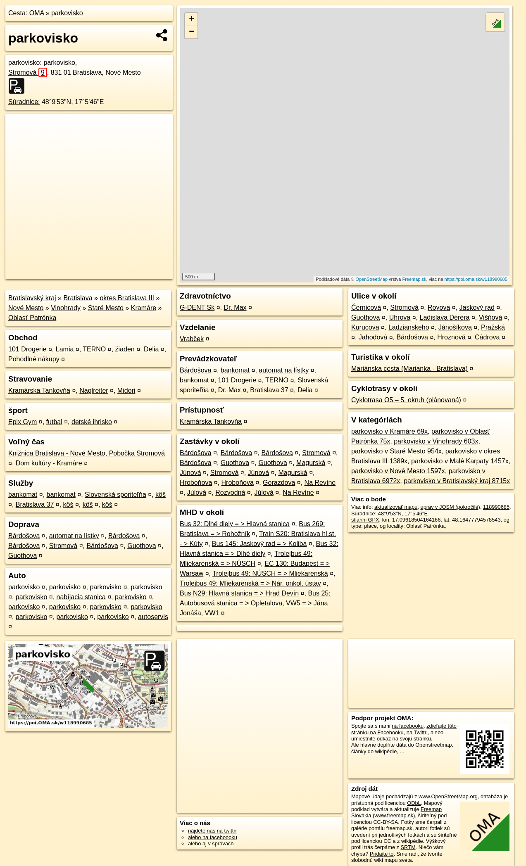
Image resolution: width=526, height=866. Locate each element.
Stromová (27, 72)
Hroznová (451, 337)
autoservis (153, 616)
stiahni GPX (365, 520)
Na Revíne (320, 482)
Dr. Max (235, 307)
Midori (126, 390)
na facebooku (408, 726)
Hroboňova (196, 482)
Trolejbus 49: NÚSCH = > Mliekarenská (270, 573)
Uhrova (400, 317)
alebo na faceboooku (212, 837)
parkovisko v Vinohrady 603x (436, 441)
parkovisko (67, 13)
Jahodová (373, 337)
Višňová (490, 317)
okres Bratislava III (127, 297)
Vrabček (192, 338)
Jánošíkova (455, 327)
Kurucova (365, 327)
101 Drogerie (27, 349)
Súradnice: (24, 101)
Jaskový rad (477, 307)
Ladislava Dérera (445, 317)
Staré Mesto (106, 307)
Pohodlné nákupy (34, 359)
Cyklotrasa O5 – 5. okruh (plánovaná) (406, 399)
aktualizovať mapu (395, 507)
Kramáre (143, 307)
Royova (439, 307)
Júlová (196, 492)
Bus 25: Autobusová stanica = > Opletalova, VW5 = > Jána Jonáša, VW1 (255, 603)
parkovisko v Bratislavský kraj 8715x (457, 480)
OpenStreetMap (371, 279)
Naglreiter (93, 390)
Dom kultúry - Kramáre (49, 463)
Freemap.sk (414, 279)
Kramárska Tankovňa (39, 390)
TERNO (94, 349)
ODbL (414, 803)
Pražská (493, 327)
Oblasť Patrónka (32, 317)
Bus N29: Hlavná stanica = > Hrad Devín (239, 593)
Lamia (65, 349)
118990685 (496, 507)
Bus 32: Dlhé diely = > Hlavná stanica (235, 523)
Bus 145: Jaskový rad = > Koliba (259, 543)
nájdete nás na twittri (212, 831)
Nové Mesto (25, 307)
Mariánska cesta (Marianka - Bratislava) (409, 368)
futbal (54, 421)
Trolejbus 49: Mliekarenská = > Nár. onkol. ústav (250, 583)
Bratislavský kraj (32, 297)
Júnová (190, 472)
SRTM (408, 847)
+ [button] (191, 19)
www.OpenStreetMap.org (448, 796)
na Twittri (417, 732)
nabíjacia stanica (81, 596)
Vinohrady (66, 307)
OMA (36, 13)
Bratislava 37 (35, 504)
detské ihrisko (91, 421)
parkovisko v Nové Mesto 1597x (398, 471)
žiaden (125, 349)
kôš (160, 494)
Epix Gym (22, 421)
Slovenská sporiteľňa (115, 494)
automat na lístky (74, 535)
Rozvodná (230, 492)
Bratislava (77, 297)
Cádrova (487, 337)
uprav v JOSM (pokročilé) (450, 507)
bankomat (22, 494)
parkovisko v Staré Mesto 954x (396, 451)
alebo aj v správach (210, 843)
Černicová (366, 307)
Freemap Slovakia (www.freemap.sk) (396, 812)
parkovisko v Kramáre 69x (389, 431)
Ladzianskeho (408, 327)
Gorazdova (279, 482)
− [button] (191, 32)
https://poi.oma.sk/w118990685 (476, 279)
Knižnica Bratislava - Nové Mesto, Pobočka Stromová (86, 453)
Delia (151, 349)
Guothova (141, 545)
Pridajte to (382, 854)
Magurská (310, 462)
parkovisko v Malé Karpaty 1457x (460, 461)
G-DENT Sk (197, 307)
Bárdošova (24, 535)
